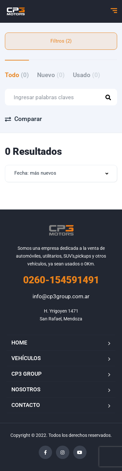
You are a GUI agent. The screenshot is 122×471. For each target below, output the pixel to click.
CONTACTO (25, 405)
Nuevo (51, 75)
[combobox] (61, 173)
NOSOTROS (25, 389)
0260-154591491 (61, 280)
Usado (86, 75)
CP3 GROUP (26, 373)
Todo (17, 75)
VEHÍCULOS (26, 358)
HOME (19, 342)
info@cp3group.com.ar (61, 296)
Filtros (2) (61, 41)
